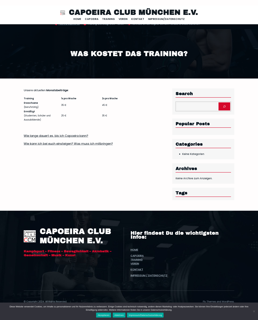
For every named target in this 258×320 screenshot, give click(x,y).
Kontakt (136, 269)
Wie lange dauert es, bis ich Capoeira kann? (56, 136)
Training (136, 260)
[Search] (224, 106)
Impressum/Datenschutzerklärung (145, 315)
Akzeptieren (103, 315)
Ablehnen (119, 315)
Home (134, 250)
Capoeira (137, 256)
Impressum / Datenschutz (148, 275)
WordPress (228, 301)
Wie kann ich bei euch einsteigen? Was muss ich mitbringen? (68, 144)
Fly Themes (209, 301)
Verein (134, 264)
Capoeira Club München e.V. (132, 13)
